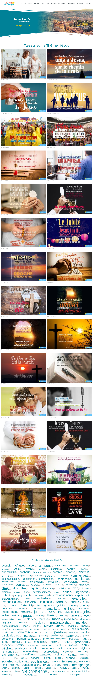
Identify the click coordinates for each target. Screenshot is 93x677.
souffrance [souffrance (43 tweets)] (40, 661)
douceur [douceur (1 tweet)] (86, 588)
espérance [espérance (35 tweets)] (11, 598)
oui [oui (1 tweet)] (13, 632)
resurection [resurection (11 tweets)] (51, 651)
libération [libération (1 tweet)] (63, 615)
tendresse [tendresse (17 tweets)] (70, 661)
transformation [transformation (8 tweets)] (31, 664)
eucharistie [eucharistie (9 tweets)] (44, 598)
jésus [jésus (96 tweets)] (28, 615)
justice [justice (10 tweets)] (17, 615)
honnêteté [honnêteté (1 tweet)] (36, 609)
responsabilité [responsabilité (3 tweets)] (30, 651)
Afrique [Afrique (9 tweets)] (20, 565)
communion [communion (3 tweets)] (30, 579)
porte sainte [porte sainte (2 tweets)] (40, 642)
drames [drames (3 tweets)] (6, 592)
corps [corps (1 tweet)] (85, 582)
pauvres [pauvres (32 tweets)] (73, 635)
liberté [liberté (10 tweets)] (52, 615)
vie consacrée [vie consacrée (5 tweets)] (60, 671)
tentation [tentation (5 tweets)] (85, 661)
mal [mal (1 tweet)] (19, 619)
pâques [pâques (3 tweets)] (74, 645)
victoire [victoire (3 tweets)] (6, 671)
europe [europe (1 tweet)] (62, 598)
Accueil (23, 3)
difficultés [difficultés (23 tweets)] (21, 588)
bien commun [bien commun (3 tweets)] (10, 572)
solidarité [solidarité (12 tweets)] (22, 661)
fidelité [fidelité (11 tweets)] (76, 601)
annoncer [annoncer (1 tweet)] (75, 565)
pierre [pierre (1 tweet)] (5, 642)
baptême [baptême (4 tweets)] (56, 569)
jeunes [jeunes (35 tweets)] (40, 611)
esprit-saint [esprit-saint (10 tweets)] (83, 595)
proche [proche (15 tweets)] (7, 645)
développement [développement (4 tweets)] (42, 592)
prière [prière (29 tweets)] (67, 642)
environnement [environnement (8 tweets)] (63, 595)
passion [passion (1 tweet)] (43, 636)
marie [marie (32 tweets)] (57, 619)
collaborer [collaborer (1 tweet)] (63, 576)
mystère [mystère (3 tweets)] (73, 626)
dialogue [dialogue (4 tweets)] (84, 584)
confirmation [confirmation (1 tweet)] (8, 582)
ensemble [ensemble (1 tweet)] (39, 595)
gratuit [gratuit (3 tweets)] (61, 605)
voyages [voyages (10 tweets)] (30, 674)
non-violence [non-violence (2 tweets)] (20, 629)
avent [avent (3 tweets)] (43, 569)
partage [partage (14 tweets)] (30, 635)
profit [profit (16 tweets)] (20, 645)
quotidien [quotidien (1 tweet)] (35, 648)
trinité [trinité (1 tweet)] (58, 665)
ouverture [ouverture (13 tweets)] (25, 632)
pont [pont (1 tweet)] (28, 642)
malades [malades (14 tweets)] (30, 619)
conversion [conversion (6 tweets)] (71, 581)
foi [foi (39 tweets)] (5, 605)
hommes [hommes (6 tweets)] (21, 608)
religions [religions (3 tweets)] (85, 648)
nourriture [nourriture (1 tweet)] (35, 629)
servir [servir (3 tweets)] (48, 658)
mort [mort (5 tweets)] (26, 626)
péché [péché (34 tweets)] (7, 648)
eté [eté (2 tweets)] (28, 598)
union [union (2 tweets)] (5, 668)
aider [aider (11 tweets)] (32, 565)
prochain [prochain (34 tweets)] (82, 642)
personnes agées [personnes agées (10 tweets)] (29, 638)
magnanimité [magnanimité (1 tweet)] (8, 619)
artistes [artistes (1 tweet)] (6, 569)
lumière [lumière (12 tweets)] (76, 615)
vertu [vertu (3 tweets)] (86, 668)
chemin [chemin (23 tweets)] (85, 572)
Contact (88, 3)
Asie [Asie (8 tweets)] (17, 569)
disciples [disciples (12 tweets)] (48, 588)
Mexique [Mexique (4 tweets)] (85, 619)
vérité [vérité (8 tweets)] (53, 674)
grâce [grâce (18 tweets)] (73, 605)
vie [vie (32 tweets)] (17, 671)
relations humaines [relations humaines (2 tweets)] (67, 648)
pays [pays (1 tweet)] (86, 636)
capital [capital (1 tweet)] (47, 572)
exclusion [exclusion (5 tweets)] (31, 602)
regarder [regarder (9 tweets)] (48, 648)
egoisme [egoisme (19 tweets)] (83, 592)
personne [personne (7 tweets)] (8, 638)
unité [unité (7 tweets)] (27, 667)
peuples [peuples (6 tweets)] (74, 638)
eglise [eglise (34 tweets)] (68, 592)
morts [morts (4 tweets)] (37, 626)
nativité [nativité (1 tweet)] (6, 629)
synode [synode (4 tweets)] (55, 661)
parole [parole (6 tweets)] (85, 632)
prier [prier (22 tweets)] (55, 641)
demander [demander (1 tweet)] (71, 585)
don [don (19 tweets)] (76, 588)
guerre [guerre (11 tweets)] (85, 605)
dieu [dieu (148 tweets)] (7, 588)
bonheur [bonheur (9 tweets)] (25, 572)
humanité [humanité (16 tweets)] (52, 608)
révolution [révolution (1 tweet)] (83, 651)
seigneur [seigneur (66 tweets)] (10, 658)
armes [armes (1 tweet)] (86, 565)
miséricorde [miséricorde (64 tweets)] (60, 622)
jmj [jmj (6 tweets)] (60, 611)
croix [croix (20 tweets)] (35, 584)
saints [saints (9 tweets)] (59, 654)
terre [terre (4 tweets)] (5, 665)
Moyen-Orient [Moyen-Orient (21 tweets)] (54, 626)
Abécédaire (71, 3)
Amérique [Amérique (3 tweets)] (61, 565)
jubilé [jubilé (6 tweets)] (5, 615)
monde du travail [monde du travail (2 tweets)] (11, 626)
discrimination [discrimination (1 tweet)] (64, 588)
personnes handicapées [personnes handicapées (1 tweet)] (55, 639)
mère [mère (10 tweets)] (85, 626)
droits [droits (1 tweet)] (17, 592)
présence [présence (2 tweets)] (47, 645)
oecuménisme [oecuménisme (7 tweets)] (81, 629)
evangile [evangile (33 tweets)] (79, 598)
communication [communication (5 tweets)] (11, 579)
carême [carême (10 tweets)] (58, 572)
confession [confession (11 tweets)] (65, 578)
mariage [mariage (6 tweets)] (44, 619)
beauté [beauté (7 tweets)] (72, 569)
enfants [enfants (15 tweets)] (8, 595)
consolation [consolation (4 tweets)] (37, 582)
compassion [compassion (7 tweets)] (47, 579)
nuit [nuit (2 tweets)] (55, 629)
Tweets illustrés (34, 3)
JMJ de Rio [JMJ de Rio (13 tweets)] (73, 611)
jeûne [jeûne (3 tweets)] (51, 612)
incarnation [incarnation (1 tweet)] (83, 609)
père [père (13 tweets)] (86, 645)
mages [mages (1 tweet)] (87, 615)
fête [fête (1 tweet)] (39, 605)
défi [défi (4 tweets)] (27, 592)
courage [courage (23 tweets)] (22, 584)
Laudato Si (45, 3)
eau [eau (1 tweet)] (56, 592)
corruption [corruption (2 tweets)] (7, 585)
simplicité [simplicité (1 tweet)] (85, 658)
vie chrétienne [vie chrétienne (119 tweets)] (36, 671)
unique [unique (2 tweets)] (16, 668)
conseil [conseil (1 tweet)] (22, 582)
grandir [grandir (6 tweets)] (49, 605)
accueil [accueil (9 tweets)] (7, 565)
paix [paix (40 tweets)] (47, 632)
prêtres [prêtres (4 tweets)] (61, 645)
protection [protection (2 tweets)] (33, 645)
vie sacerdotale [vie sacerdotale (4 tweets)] (81, 671)
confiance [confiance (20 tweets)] (83, 578)
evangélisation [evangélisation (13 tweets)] (12, 601)
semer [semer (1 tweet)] (24, 658)
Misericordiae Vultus (58, 3)
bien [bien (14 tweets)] (85, 569)
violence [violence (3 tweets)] (7, 674)
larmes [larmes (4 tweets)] (40, 615)
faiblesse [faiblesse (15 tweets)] (47, 601)
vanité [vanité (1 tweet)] (75, 668)
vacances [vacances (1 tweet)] (51, 668)
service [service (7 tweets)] (36, 658)
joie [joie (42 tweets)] (87, 612)
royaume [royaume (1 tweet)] (68, 651)
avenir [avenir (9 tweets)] (30, 569)
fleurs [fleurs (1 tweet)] (86, 602)
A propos (80, 3)
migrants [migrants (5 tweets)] (7, 622)
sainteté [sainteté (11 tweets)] (46, 654)
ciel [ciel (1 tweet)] (30, 576)
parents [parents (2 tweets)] (73, 632)
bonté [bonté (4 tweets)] (37, 572)
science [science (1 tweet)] (84, 655)
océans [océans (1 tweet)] (65, 629)
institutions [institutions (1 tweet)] (26, 612)
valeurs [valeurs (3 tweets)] (64, 668)
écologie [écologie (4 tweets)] (75, 674)
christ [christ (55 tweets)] (7, 575)
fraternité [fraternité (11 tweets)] (27, 605)
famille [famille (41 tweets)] (62, 602)
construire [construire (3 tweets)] (54, 582)
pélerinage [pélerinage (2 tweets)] (21, 648)
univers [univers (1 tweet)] (39, 668)
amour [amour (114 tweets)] (46, 566)
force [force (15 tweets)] (14, 605)
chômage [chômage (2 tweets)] (20, 575)
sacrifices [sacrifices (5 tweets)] (29, 654)
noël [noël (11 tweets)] (46, 629)
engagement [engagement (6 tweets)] (23, 595)
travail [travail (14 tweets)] (48, 664)
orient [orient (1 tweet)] (5, 632)
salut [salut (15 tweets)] (72, 654)
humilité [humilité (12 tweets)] (69, 608)
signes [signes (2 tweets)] (59, 658)
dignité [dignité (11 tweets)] (35, 588)
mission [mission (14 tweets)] (39, 622)
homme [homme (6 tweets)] (7, 608)
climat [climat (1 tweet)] (38, 576)
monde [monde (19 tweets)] (82, 622)
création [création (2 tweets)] (47, 585)
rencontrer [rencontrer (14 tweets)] (10, 651)
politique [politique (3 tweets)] (17, 642)
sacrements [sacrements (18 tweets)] (11, 654)
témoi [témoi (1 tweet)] (66, 665)
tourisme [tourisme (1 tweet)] (15, 665)
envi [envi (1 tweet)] (48, 595)
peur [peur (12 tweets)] (87, 638)
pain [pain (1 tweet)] (38, 632)
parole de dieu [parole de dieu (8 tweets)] (11, 635)
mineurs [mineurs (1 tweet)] (23, 623)
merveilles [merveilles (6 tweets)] (71, 619)
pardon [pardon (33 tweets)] (60, 632)
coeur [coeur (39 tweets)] (50, 575)
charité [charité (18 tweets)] (71, 572)
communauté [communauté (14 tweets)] (81, 575)
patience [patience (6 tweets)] (57, 635)
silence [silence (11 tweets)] (71, 657)
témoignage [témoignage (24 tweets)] (81, 665)
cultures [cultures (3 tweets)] (59, 584)
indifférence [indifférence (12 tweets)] (10, 611)
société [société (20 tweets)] (8, 661)
